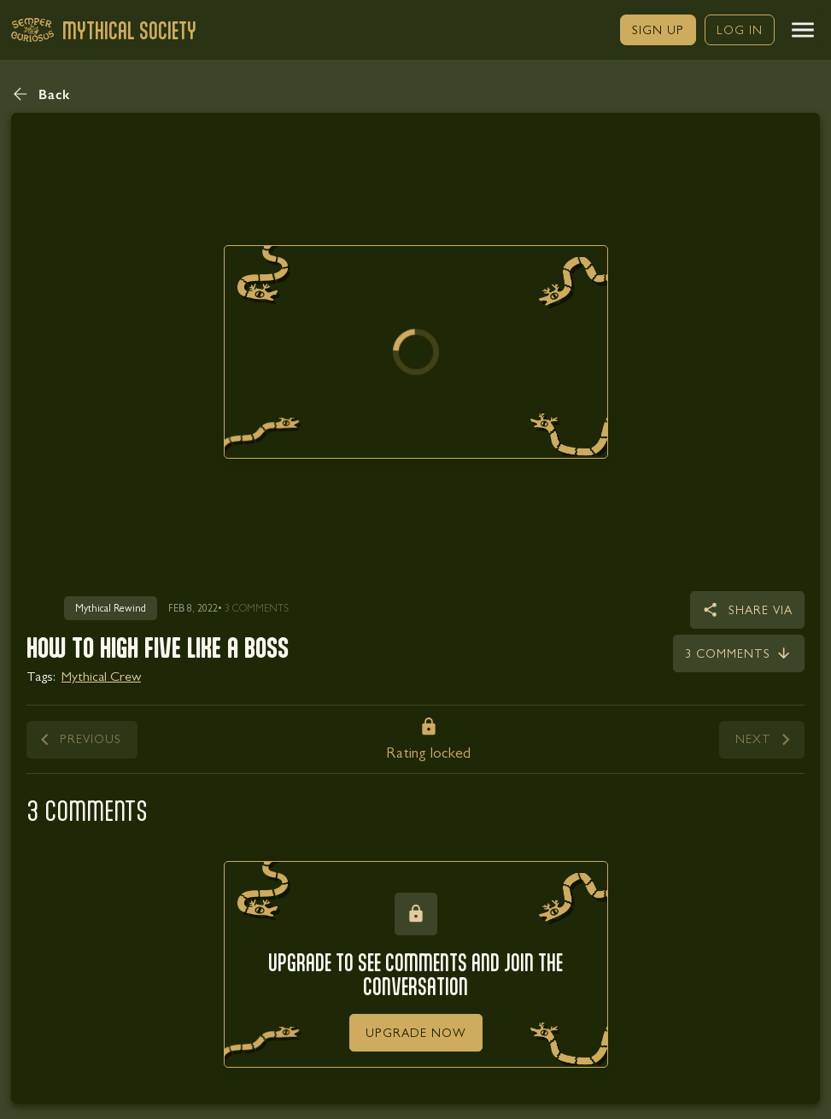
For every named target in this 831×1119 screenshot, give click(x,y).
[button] (803, 30)
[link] (658, 30)
